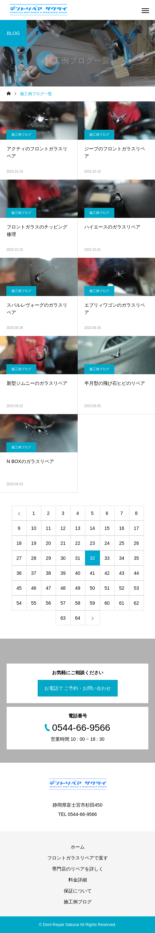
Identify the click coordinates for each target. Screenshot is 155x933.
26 (136, 543)
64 (77, 618)
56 (48, 603)
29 (48, 558)
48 (63, 588)
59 (92, 603)
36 (19, 573)
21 (63, 543)
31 (77, 558)
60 (107, 603)
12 (63, 528)
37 (33, 573)
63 (63, 618)
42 (107, 573)
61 (121, 603)
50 (92, 588)
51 (107, 588)
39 (63, 573)
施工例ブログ (21, 134)
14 (92, 528)
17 (136, 528)
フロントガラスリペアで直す (77, 857)
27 (19, 558)
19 (33, 543)
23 (92, 543)
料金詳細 (77, 879)
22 (77, 543)
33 (107, 558)
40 (77, 573)
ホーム (78, 847)
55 (33, 603)
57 (63, 603)
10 (33, 528)
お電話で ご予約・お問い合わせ (77, 688)
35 (136, 558)
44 (136, 573)
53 (136, 588)
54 (19, 603)
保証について (78, 890)
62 (136, 603)
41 (92, 573)
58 (77, 603)
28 (33, 558)
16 (121, 528)
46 (33, 588)
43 (121, 573)
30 (63, 558)
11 (48, 528)
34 (121, 558)
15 (107, 528)
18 (19, 543)
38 (48, 573)
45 (19, 588)
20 (48, 543)
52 (121, 588)
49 (77, 588)
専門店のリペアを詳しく (77, 868)
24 (107, 543)
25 (121, 543)
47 (48, 588)
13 (77, 528)
